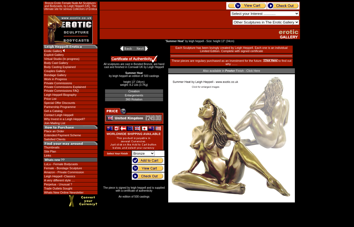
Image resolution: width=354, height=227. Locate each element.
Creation (134, 91)
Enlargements (134, 95)
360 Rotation (134, 99)
